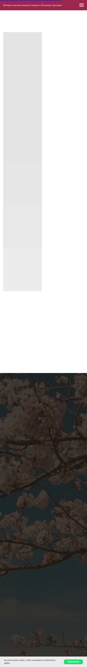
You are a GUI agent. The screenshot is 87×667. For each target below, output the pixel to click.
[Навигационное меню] (81, 5)
